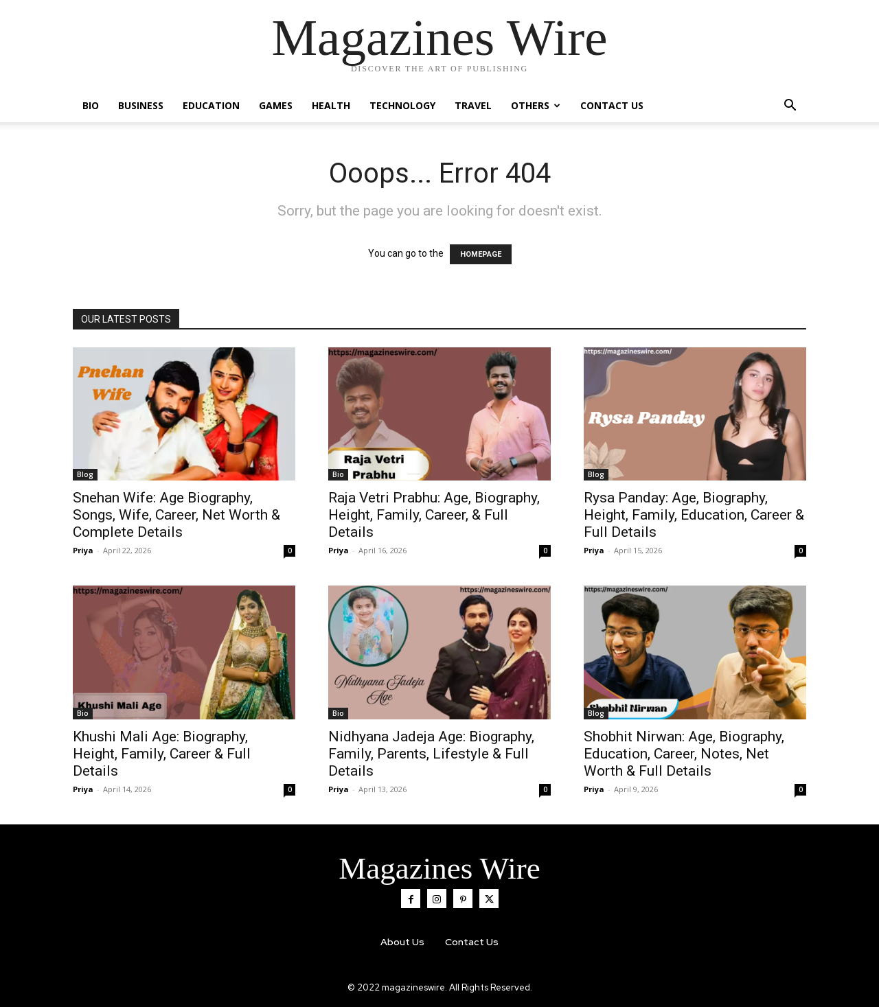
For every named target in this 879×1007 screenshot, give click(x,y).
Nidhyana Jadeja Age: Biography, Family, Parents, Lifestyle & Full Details (431, 753)
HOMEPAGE (480, 254)
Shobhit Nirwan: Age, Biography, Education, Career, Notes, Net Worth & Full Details (684, 753)
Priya (83, 550)
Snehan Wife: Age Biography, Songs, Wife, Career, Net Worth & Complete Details (176, 514)
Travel (473, 105)
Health (331, 105)
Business (140, 105)
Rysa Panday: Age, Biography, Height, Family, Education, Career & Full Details (694, 514)
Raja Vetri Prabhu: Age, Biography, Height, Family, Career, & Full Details (434, 514)
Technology (402, 105)
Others (535, 105)
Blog (85, 474)
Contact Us (611, 105)
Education (211, 105)
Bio (90, 105)
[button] (789, 106)
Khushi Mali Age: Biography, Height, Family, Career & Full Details (162, 753)
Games (276, 105)
